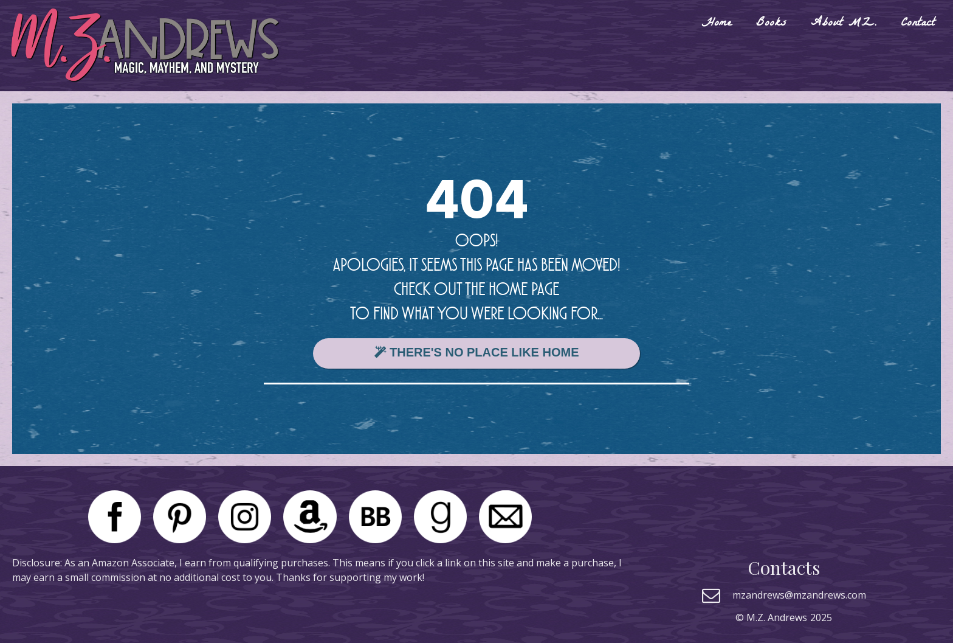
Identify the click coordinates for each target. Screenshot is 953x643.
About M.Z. (843, 23)
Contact (918, 23)
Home (716, 23)
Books (771, 23)
